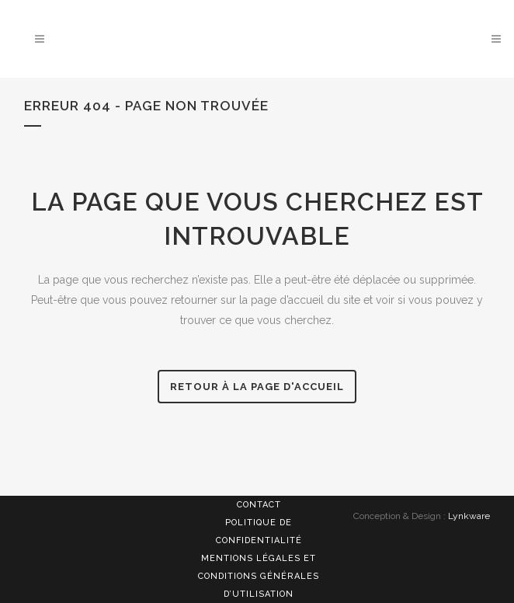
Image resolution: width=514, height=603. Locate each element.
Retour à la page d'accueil (257, 386)
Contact (259, 505)
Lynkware (469, 516)
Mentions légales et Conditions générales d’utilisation (258, 576)
